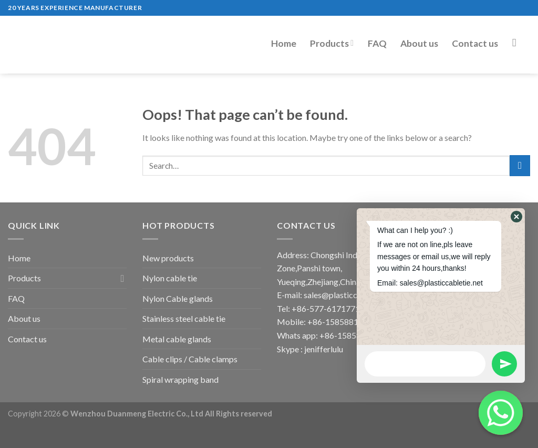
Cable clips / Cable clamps (189, 359)
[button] (516, 216)
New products (168, 258)
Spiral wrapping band (180, 379)
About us (419, 43)
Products (332, 43)
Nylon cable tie (169, 278)
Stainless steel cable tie (183, 318)
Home (283, 43)
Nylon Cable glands (177, 298)
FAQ (377, 43)
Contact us (475, 43)
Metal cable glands (176, 339)
